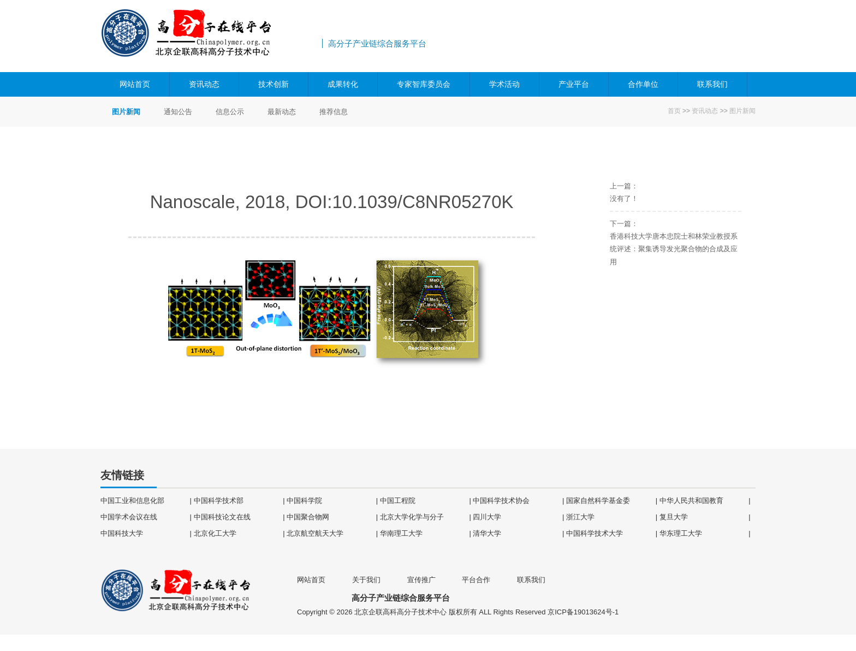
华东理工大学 (680, 533)
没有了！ (624, 198)
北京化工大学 (215, 533)
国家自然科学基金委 (598, 500)
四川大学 (487, 517)
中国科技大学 (121, 533)
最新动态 (282, 112)
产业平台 (573, 84)
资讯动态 (204, 84)
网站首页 (135, 84)
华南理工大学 (401, 533)
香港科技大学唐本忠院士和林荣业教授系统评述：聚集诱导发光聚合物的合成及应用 (674, 249)
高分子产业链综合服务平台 (209, 36)
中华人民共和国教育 (691, 500)
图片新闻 (742, 111)
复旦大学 (673, 517)
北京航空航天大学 (315, 533)
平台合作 (476, 580)
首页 (674, 111)
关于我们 (366, 580)
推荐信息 (333, 112)
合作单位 (643, 84)
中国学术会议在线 (128, 517)
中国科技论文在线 (222, 517)
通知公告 (178, 112)
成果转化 (343, 84)
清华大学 (487, 533)
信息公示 (230, 112)
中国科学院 (304, 500)
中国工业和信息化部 (132, 500)
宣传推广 (421, 580)
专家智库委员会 (423, 84)
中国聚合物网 (308, 517)
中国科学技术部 (218, 500)
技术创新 (273, 84)
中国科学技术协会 (501, 500)
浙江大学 (580, 517)
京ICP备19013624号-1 (583, 612)
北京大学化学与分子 (412, 517)
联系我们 (712, 84)
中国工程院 (397, 500)
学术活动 (504, 84)
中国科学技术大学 (594, 533)
